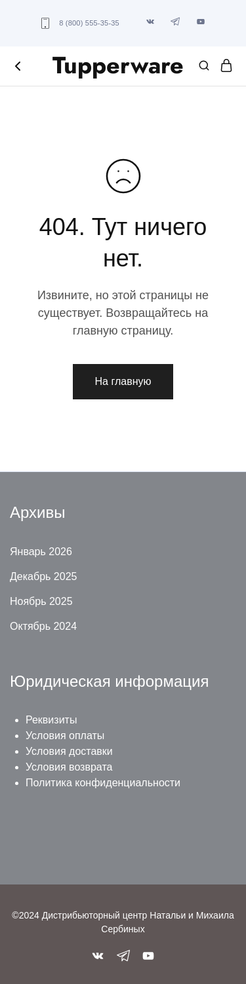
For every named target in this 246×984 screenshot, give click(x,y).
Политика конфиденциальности (103, 782)
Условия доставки (69, 751)
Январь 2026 (41, 551)
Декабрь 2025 (43, 576)
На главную (123, 381)
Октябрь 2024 (43, 626)
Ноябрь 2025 (41, 601)
